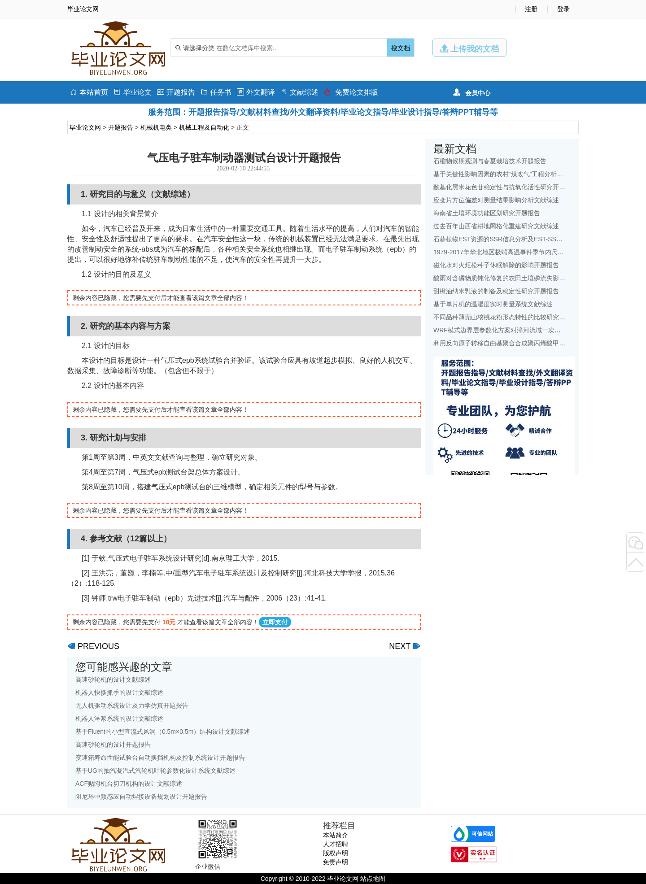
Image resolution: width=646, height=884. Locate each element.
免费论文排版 (351, 92)
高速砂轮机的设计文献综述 (113, 679)
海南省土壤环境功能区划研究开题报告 (486, 213)
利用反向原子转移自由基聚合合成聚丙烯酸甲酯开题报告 (511, 343)
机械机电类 (156, 127)
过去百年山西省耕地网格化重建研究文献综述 (496, 226)
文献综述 (299, 92)
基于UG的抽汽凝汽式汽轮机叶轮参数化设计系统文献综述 (155, 770)
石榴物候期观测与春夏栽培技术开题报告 (489, 161)
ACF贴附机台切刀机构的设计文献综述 (128, 783)
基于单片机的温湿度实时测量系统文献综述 (493, 304)
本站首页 (89, 92)
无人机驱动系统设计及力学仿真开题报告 (131, 705)
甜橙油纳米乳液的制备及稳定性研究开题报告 (496, 291)
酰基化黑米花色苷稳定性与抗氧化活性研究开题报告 (505, 187)
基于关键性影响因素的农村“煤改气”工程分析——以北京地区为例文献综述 (535, 174)
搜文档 (400, 48)
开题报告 (176, 92)
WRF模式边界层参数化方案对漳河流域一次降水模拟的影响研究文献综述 (534, 330)
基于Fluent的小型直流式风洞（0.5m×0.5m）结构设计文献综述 (162, 731)
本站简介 (335, 835)
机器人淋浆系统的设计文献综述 (119, 718)
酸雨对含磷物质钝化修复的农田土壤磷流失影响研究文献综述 (518, 278)
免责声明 (335, 862)
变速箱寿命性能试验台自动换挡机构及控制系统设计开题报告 (160, 757)
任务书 (216, 92)
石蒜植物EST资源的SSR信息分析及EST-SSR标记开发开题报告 (522, 239)
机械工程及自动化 (204, 127)
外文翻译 (256, 92)
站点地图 (372, 878)
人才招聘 (335, 844)
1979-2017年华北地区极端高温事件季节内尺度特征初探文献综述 (523, 252)
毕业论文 (132, 92)
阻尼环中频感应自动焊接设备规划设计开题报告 (141, 796)
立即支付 (275, 622)
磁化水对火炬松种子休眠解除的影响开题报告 (496, 265)
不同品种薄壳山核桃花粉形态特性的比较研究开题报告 (508, 317)
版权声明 (335, 853)
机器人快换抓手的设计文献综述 (119, 692)
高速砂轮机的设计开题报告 (113, 744)
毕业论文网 (85, 127)
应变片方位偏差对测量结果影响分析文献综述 (496, 200)
